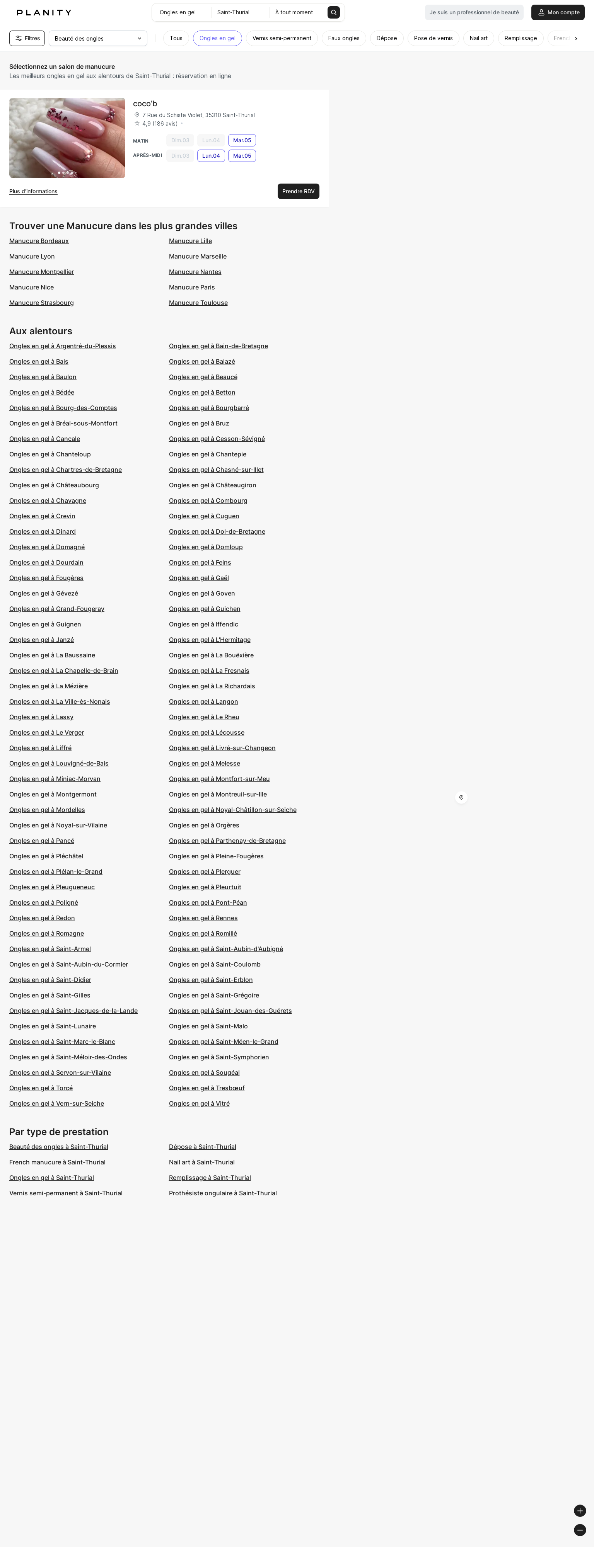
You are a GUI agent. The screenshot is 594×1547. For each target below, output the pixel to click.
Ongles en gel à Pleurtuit (205, 887)
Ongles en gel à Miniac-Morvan (55, 779)
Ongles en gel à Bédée (41, 392)
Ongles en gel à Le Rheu (204, 717)
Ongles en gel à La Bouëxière (211, 655)
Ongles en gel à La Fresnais (209, 670)
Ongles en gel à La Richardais (212, 686)
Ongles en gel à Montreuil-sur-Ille (218, 794)
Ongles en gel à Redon (42, 918)
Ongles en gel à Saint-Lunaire (52, 1026)
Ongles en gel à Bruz (199, 423)
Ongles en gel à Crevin (42, 516)
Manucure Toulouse (198, 302)
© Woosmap (448, 1543)
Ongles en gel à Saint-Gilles (49, 995)
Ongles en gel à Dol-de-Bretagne (217, 531)
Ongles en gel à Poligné (43, 902)
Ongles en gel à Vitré (199, 1103)
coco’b (145, 103)
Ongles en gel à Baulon (43, 377)
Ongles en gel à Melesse (204, 763)
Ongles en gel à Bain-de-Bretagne (218, 346)
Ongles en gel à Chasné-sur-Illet (216, 469)
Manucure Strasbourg (41, 302)
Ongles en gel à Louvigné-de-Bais (59, 763)
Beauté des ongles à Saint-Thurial (58, 1146)
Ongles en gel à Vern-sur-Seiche (56, 1103)
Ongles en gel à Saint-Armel (50, 949)
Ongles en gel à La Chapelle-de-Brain (63, 670)
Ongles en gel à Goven (202, 593)
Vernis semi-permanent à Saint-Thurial (66, 1193)
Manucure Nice (31, 287)
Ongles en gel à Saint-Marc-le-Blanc (62, 1041)
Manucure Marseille (198, 256)
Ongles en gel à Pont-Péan (208, 902)
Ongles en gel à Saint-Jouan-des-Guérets (230, 1010)
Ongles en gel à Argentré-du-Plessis (62, 346)
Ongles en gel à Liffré (40, 748)
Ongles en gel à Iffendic (203, 624)
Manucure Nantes (195, 272)
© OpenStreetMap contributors (551, 1543)
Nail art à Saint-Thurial (202, 1162)
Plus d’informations (33, 191)
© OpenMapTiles (488, 1543)
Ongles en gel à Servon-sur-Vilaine (60, 1072)
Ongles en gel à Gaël (199, 578)
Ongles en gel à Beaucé (203, 377)
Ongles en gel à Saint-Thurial (51, 1177)
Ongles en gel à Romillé (203, 933)
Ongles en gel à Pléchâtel (46, 856)
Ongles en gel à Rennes (203, 918)
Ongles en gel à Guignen (45, 624)
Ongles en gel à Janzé (41, 639)
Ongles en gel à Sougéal (204, 1072)
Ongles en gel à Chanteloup (50, 454)
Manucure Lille (190, 241)
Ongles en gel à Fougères (46, 578)
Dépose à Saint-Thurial (202, 1146)
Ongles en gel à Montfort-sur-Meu (219, 779)
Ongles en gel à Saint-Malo (208, 1026)
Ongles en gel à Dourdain (46, 562)
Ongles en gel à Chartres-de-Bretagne (65, 469)
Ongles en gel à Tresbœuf (207, 1088)
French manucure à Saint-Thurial (57, 1162)
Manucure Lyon (32, 256)
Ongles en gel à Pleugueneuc (52, 887)
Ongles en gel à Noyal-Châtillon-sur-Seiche (233, 809)
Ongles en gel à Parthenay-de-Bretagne (227, 840)
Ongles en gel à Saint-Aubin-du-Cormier (68, 964)
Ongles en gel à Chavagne (47, 500)
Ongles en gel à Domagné (47, 547)
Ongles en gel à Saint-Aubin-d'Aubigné (226, 949)
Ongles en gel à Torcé (41, 1088)
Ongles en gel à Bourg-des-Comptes (63, 408)
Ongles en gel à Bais (38, 361)
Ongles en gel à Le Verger (46, 732)
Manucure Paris (192, 287)
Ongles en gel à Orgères (204, 825)
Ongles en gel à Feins (200, 562)
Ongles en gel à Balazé (202, 361)
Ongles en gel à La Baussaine (52, 655)
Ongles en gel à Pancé (41, 840)
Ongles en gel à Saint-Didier (50, 980)
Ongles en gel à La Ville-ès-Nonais (59, 701)
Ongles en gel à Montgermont (53, 794)
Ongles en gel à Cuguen (204, 516)
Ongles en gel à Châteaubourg (54, 485)
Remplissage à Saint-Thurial (210, 1177)
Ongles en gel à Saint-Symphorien (219, 1057)
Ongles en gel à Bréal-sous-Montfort (63, 423)
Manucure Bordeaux (39, 241)
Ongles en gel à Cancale (44, 438)
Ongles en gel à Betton (202, 392)
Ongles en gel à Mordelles (47, 809)
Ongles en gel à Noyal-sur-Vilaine (58, 825)
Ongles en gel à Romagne (46, 933)
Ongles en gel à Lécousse (206, 732)
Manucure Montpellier (41, 272)
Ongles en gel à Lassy (41, 717)
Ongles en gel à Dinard (42, 531)
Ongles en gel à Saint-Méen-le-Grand (223, 1041)
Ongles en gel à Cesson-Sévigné (217, 438)
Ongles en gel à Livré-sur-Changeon (222, 748)
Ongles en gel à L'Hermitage (210, 639)
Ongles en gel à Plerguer (205, 871)
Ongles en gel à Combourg (208, 500)
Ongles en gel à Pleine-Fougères (216, 856)
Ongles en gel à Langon (203, 701)
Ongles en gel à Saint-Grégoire (214, 995)
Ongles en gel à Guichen (205, 609)
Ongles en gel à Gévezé (43, 593)
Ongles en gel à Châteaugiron (212, 485)
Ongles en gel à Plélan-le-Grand (55, 871)
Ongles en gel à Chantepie (207, 454)
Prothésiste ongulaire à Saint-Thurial (223, 1193)
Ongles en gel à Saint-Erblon (211, 980)
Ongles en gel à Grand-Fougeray (56, 609)
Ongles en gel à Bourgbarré (209, 408)
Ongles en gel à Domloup (206, 547)
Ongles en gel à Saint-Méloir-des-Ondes (68, 1057)
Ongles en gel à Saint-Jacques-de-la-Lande (73, 1010)
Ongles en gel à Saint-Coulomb (215, 964)
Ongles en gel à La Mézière (48, 686)
